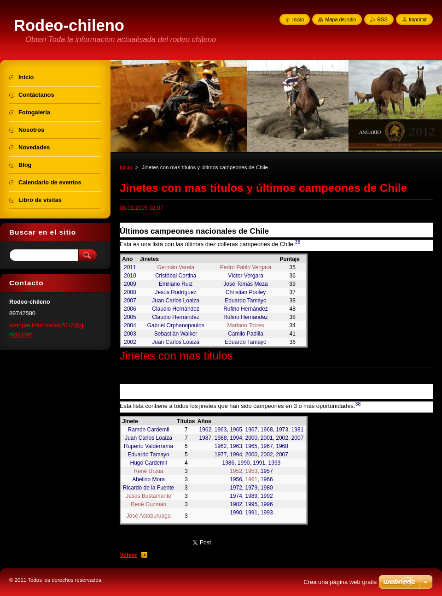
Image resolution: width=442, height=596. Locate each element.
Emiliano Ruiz (175, 284)
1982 (236, 504)
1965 (236, 429)
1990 (244, 463)
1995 (251, 504)
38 (298, 242)
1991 (259, 463)
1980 (267, 487)
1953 (251, 471)
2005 (130, 317)
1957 (267, 471)
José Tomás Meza (245, 284)
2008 (130, 292)
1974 (236, 496)
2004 (130, 325)
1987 (205, 438)
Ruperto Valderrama (148, 446)
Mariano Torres (245, 325)
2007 (130, 300)
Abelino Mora (148, 479)
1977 (221, 454)
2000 (251, 438)
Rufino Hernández (245, 309)
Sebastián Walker (176, 333)
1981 (297, 429)
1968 (267, 429)
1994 (236, 438)
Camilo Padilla (245, 333)
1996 (267, 504)
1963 (221, 429)
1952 (236, 471)
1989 (251, 496)
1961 (251, 479)
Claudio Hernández (175, 309)
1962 (205, 429)
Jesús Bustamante (148, 496)
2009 (130, 284)
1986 (228, 463)
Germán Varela (175, 267)
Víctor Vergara (245, 275)
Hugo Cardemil (148, 463)
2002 (130, 342)
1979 (251, 487)
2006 (130, 309)
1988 (221, 438)
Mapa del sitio (340, 19)
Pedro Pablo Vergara (245, 267)
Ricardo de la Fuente (148, 487)
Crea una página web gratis (340, 581)
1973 (282, 429)
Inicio (126, 167)
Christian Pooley (246, 292)
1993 (274, 463)
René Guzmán (148, 504)
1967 (251, 429)
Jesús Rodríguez (176, 292)
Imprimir (418, 19)
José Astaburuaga (148, 516)
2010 (130, 275)
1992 (267, 496)
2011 (130, 267)
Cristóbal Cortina (175, 275)
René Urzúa (148, 471)
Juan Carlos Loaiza (175, 300)
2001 (267, 438)
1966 (267, 479)
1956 (236, 479)
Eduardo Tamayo (246, 300)
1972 (236, 487)
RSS (382, 19)
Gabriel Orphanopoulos (175, 325)
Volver (128, 554)
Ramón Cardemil (148, 429)
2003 (130, 333)
